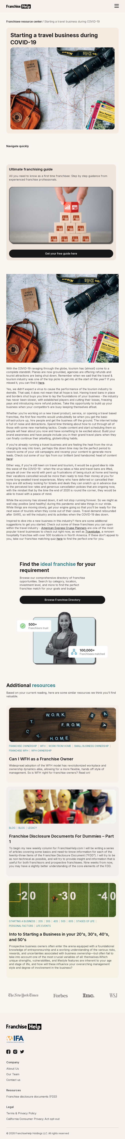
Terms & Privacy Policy (21, 1113)
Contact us (13, 1080)
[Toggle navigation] (116, 6)
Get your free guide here (61, 253)
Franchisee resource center (24, 21)
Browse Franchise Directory (62, 599)
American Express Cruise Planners (64, 528)
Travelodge (92, 531)
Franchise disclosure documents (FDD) (31, 1096)
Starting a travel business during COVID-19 (72, 21)
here (41, 382)
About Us (12, 1068)
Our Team (12, 1074)
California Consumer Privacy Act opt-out (33, 1119)
